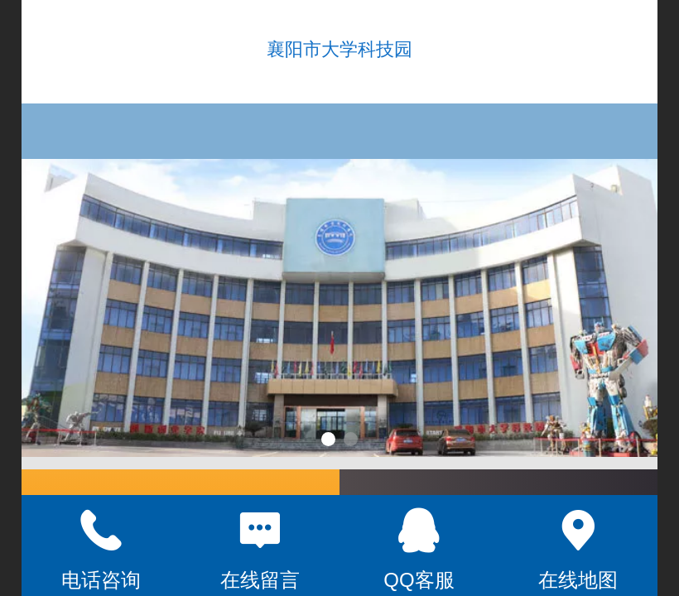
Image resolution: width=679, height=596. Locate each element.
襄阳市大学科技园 (339, 49)
